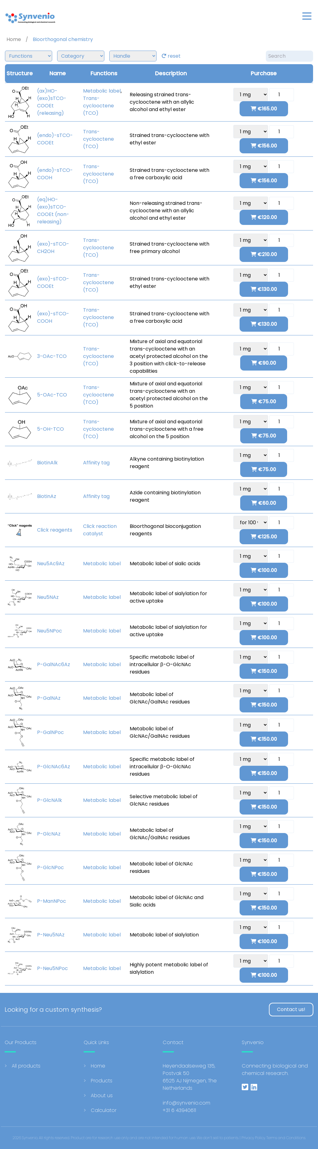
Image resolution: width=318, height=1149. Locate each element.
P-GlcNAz (49, 833)
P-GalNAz (49, 698)
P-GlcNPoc (50, 867)
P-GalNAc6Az (53, 664)
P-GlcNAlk (49, 800)
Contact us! (291, 1009)
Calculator (103, 1110)
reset (171, 56)
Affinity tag (96, 462)
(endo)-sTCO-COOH (55, 174)
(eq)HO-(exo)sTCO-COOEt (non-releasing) (53, 210)
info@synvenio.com (186, 1102)
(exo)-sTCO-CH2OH (53, 247)
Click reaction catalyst (100, 530)
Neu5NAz (48, 597)
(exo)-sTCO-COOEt (53, 282)
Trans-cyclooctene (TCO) (98, 106)
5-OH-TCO (50, 429)
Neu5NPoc (49, 630)
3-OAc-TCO (52, 356)
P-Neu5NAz (51, 934)
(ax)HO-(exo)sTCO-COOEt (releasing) (51, 102)
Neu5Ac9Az (51, 563)
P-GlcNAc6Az (53, 766)
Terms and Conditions (285, 1137)
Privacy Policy (253, 1137)
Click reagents (54, 529)
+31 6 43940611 (179, 1110)
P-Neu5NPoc (52, 968)
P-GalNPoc (50, 732)
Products (101, 1080)
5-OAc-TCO (52, 394)
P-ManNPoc (51, 901)
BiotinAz (46, 496)
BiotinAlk (47, 462)
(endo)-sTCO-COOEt (55, 139)
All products (26, 1065)
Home (98, 1065)
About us (102, 1095)
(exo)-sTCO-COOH (53, 317)
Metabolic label (102, 90)
